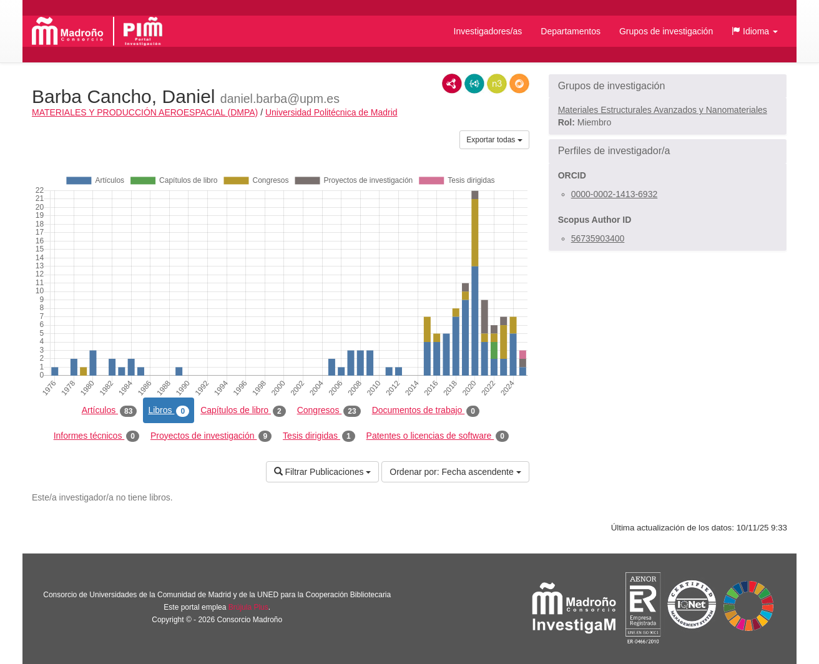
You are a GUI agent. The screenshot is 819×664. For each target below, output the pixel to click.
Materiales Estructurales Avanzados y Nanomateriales (662, 110)
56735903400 (598, 238)
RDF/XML (452, 84)
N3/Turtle (497, 84)
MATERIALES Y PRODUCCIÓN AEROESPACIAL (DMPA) (145, 112)
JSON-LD (474, 84)
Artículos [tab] (109, 410)
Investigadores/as (488, 31)
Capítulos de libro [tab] (243, 410)
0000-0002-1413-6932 (614, 194)
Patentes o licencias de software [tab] (437, 436)
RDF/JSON (519, 84)
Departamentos (571, 31)
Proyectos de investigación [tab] (211, 436)
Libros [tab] (168, 410)
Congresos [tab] (329, 410)
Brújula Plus (248, 607)
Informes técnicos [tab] (96, 436)
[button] (754, 31)
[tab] (668, 86)
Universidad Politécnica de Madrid (331, 112)
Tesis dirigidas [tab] (319, 436)
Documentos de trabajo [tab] (425, 410)
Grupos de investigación (666, 31)
